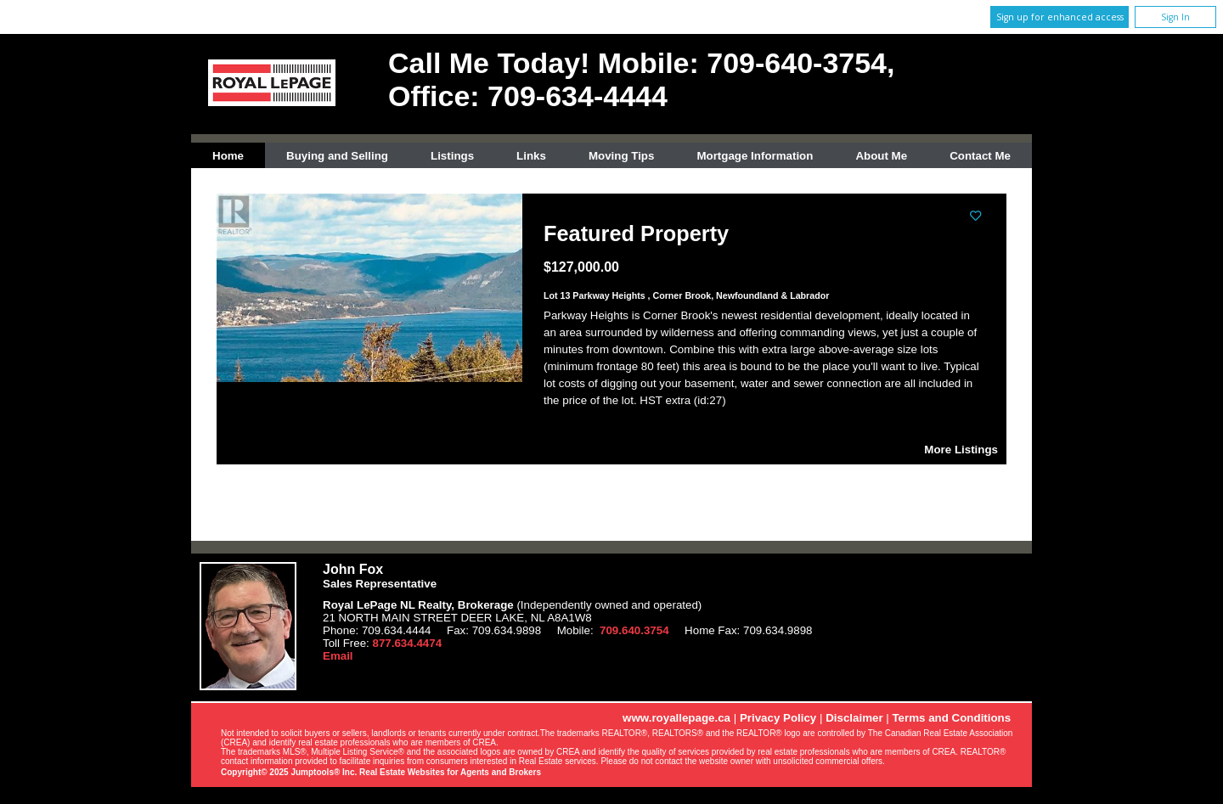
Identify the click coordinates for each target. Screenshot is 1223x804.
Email (338, 655)
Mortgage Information (754, 155)
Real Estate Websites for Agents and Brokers (450, 772)
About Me (881, 155)
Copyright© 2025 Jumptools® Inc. (289, 772)
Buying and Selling (337, 155)
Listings (452, 155)
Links (531, 155)
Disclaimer (854, 717)
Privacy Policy (778, 717)
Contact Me (980, 155)
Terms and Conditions (951, 717)
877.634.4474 (407, 643)
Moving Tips (622, 155)
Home (228, 155)
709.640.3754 (634, 630)
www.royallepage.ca (676, 717)
